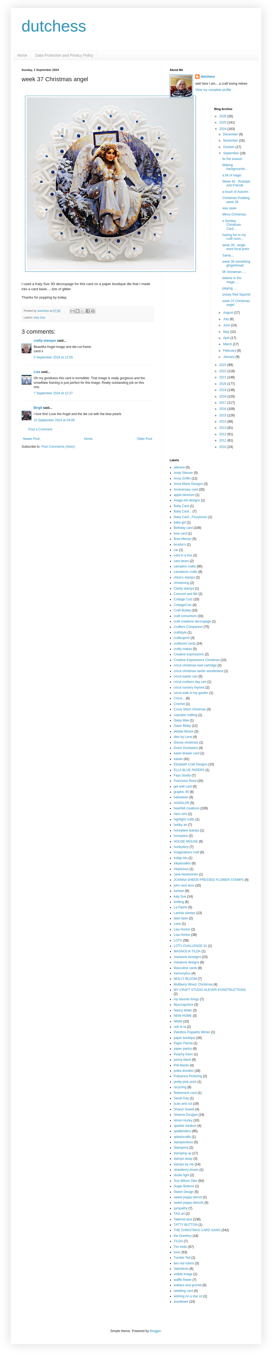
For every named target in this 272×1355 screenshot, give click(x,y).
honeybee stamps (186, 830)
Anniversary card (186, 489)
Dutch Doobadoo (186, 748)
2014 (223, 421)
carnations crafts (185, 572)
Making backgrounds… (235, 167)
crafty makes (183, 649)
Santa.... (228, 255)
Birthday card (183, 528)
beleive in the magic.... (231, 280)
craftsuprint (182, 638)
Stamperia (181, 1147)
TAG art (179, 1214)
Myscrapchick (183, 1005)
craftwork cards (185, 643)
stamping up (182, 1153)
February (230, 351)
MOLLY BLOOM (185, 979)
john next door (184, 885)
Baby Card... (183, 511)
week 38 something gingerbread (236, 263)
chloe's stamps (184, 577)
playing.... (229, 288)
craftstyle (180, 632)
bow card (180, 533)
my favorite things (186, 999)
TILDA (178, 1241)
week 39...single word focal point (235, 247)
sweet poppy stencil (188, 1197)
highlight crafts (184, 819)
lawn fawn (181, 918)
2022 (223, 371)
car (176, 550)
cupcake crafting (185, 715)
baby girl (180, 522)
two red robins (184, 1263)
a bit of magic (231, 175)
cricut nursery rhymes (189, 687)
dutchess (54, 26)
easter (178, 759)
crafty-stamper (45, 341)
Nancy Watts (183, 1010)
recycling (180, 1087)
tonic (177, 1252)
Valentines (181, 1269)
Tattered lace (183, 1219)
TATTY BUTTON (185, 1225)
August (228, 312)
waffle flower (182, 1280)
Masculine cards (185, 968)
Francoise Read (185, 781)
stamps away (183, 1159)
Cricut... (179, 698)
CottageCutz (183, 605)
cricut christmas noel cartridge (195, 665)
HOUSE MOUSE (186, 841)
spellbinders (182, 1131)
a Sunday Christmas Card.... (231, 225)
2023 (223, 365)
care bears (181, 561)
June (227, 325)
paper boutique (184, 1038)
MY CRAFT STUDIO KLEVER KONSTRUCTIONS (210, 990)
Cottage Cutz (183, 599)
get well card (183, 786)
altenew (179, 467)
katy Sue (39, 317)
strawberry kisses (186, 1170)
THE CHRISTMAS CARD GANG (197, 1230)
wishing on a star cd (188, 1296)
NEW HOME (183, 1016)
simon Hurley (183, 1120)
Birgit (38, 408)
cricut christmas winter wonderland (198, 671)
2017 (223, 403)
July (226, 319)
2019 (223, 390)
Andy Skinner (183, 473)
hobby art (180, 825)
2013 (223, 428)
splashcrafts (182, 1137)
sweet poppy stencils (189, 1203)
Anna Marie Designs (188, 484)
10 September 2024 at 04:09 (54, 420)
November (231, 140)
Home (22, 55)
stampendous (183, 1142)
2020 (223, 384)
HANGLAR (181, 803)
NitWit (178, 1021)
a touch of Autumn (235, 192)
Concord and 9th (186, 594)
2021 (223, 377)
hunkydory (181, 847)
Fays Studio (182, 775)
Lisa (37, 372)
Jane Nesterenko (186, 874)
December (231, 134)
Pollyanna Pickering (188, 1076)
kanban (179, 891)
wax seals (229, 208)
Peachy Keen (183, 1054)
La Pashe (180, 907)
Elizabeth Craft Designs (190, 764)
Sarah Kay (181, 1098)
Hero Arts (180, 814)
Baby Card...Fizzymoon (190, 517)
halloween (181, 797)
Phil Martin (181, 1065)
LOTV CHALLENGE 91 (190, 946)
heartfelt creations (186, 808)
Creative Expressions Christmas (197, 660)
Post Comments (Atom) (58, 447)
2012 (223, 434)
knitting (179, 902)
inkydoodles (182, 863)
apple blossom (184, 495)
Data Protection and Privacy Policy (64, 55)
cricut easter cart (186, 676)
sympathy (180, 1208)
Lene (177, 924)
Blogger (155, 1331)
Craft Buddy (182, 610)
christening (181, 583)
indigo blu (180, 858)
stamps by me (184, 1164)
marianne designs (186, 962)
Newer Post (31, 439)
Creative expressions (189, 654)
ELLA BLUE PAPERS (189, 770)
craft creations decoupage (192, 621)
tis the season (232, 159)
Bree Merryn (182, 539)
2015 (223, 415)
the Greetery (183, 1236)
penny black (182, 1060)
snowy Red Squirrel (236, 294)
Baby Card (181, 506)
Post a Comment (40, 429)
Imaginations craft (186, 852)
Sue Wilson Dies (185, 1181)
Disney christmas (186, 742)
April (226, 338)
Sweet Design (184, 1192)
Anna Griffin (182, 478)
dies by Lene (183, 737)
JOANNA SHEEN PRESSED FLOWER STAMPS (209, 880)
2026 (223, 116)
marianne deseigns (187, 957)
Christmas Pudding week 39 (235, 200)
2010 (223, 447)
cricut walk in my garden (191, 693)
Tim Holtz (180, 1247)
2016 (223, 409)
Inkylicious (181, 869)
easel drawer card (186, 753)
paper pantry (183, 1049)
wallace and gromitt (187, 1285)
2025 (223, 122)
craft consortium (185, 616)
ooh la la (180, 1027)
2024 (223, 129)
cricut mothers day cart (190, 682)
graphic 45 (181, 792)
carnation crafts (185, 566)
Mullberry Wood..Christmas (193, 984)
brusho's (180, 544)
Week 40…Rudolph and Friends (236, 183)
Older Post (144, 439)
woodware (181, 1301)
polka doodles (184, 1071)
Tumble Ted (182, 1258)
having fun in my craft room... (234, 237)
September (231, 153)
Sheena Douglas (186, 1115)
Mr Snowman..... (234, 272)
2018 (223, 396)
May (226, 332)
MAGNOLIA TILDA (187, 951)
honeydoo (181, 836)
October (229, 147)
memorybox (182, 973)
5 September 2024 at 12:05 (53, 357)
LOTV (178, 940)
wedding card (183, 1291)
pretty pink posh (185, 1082)
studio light (181, 1175)
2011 (223, 440)
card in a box (183, 555)
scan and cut (183, 1104)
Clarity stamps (184, 588)
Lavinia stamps (184, 913)
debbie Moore (183, 731)
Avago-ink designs (187, 500)
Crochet (179, 704)
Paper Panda (183, 1043)
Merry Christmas (234, 214)
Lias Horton (182, 929)
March (228, 344)
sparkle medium (185, 1126)
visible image (183, 1274)
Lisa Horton (182, 935)
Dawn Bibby (182, 726)
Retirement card (185, 1093)
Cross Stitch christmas (190, 709)
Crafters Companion (188, 627)
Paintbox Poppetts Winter (192, 1032)
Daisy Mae (181, 720)
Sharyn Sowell (184, 1109)
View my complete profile (213, 90)
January (229, 357)
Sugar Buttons (184, 1186)
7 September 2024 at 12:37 (53, 393)
